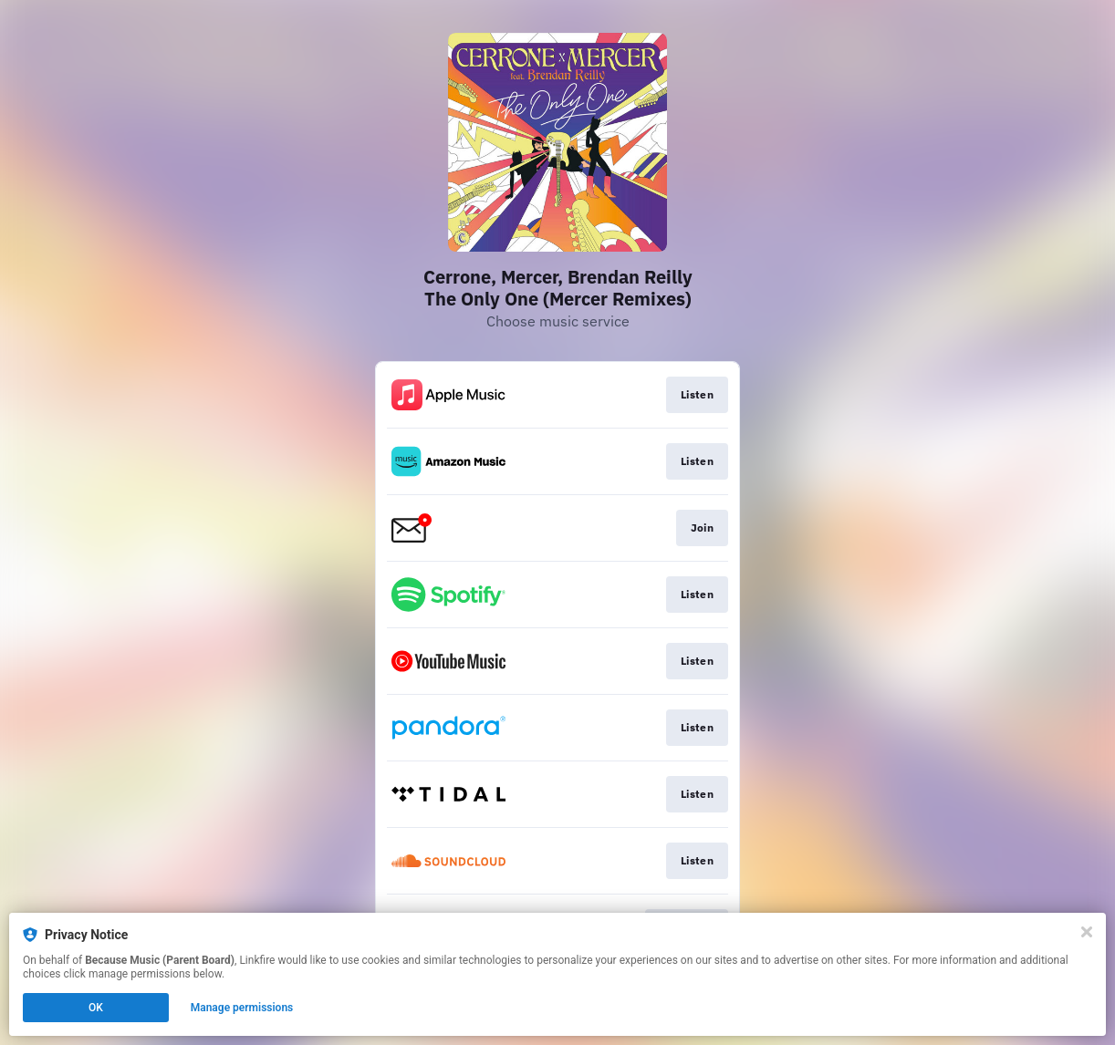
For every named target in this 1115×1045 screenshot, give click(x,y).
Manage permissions (242, 1007)
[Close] (1086, 932)
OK (96, 1007)
